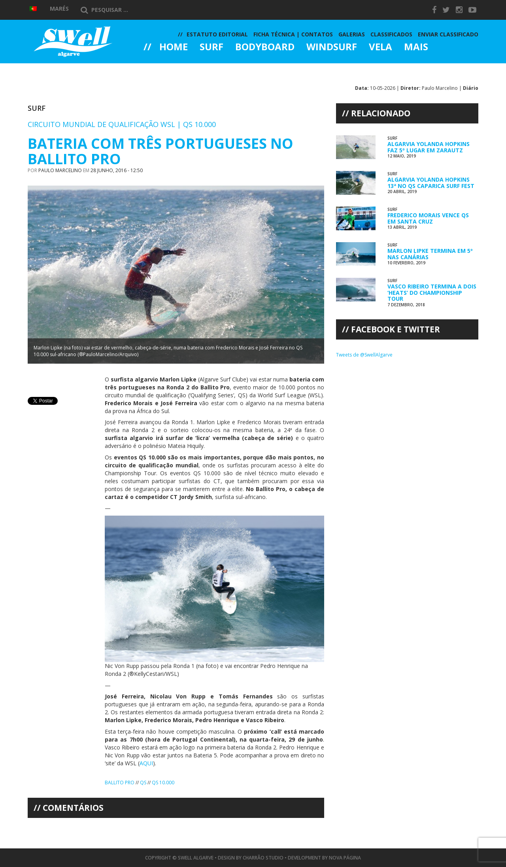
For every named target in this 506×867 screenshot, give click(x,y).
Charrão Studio (263, 857)
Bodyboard (265, 47)
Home (173, 47)
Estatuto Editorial (217, 34)
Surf (211, 47)
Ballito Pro (119, 782)
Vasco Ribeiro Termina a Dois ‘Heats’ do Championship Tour (431, 292)
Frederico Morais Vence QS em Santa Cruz (428, 218)
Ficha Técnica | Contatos (293, 34)
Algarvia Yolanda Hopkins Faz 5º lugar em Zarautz (428, 147)
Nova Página (345, 857)
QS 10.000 (163, 782)
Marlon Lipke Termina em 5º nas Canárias (430, 253)
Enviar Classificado (448, 34)
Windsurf (331, 47)
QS (143, 782)
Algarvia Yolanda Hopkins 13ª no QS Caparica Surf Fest (430, 182)
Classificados (391, 34)
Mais (416, 47)
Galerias (171, 68)
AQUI (146, 763)
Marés (59, 8)
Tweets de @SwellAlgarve (364, 354)
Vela (380, 47)
